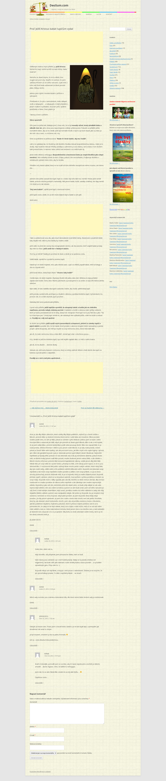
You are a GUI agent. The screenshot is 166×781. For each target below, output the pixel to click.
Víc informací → (115, 120)
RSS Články (113, 287)
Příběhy (112, 62)
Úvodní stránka (35, 14)
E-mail (33, 735)
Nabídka (89, 14)
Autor (99, 14)
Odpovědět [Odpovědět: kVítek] (38, 579)
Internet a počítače (116, 48)
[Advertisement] (67, 47)
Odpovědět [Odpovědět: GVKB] (33, 531)
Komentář (33, 702)
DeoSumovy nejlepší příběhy (55, 14)
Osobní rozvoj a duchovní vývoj (120, 59)
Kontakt (109, 14)
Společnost (68, 401)
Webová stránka (35, 744)
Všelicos (112, 80)
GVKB (41, 424)
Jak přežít (113, 51)
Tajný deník (113, 72)
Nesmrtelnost (114, 56)
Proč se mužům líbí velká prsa (92, 408)
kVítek (79, 401)
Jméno (33, 726)
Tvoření (112, 75)
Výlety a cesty (114, 83)
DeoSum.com (59, 5)
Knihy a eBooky (75, 14)
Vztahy (112, 86)
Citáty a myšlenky (115, 43)
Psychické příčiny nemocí (118, 64)
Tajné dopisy (114, 70)
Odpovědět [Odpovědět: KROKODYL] (33, 645)
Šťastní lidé (113, 210)
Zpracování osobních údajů (40, 19)
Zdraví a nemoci (115, 88)
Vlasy (111, 78)
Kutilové (112, 54)
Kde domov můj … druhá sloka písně (44, 408)
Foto (111, 46)
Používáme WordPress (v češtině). (40, 772)
